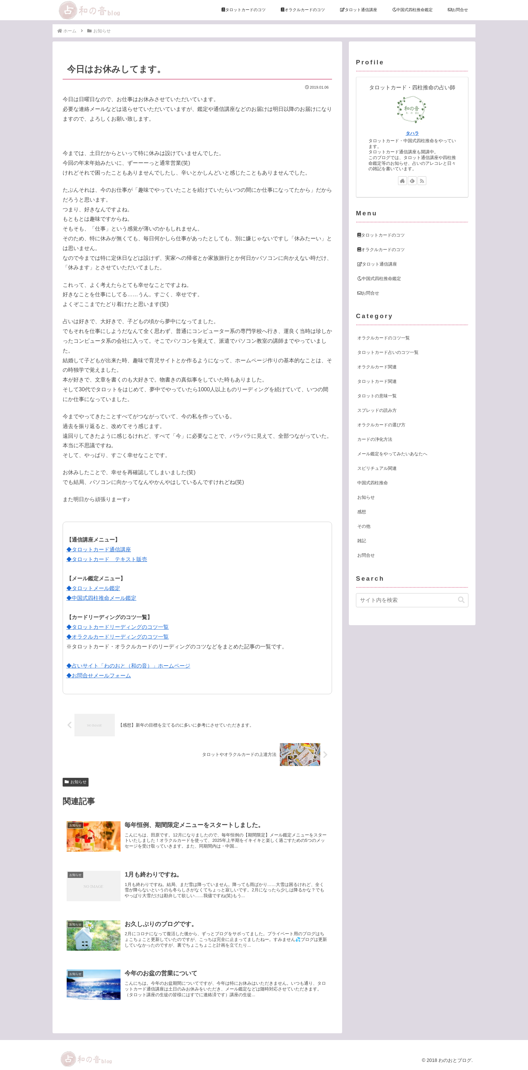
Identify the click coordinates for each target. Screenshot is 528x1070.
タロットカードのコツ (381, 235)
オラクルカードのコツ (381, 249)
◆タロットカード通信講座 (98, 549)
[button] (461, 600)
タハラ (412, 133)
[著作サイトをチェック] (402, 180)
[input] (412, 600)
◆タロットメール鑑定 (93, 588)
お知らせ (76, 781)
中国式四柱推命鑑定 (379, 278)
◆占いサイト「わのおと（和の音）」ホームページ (128, 666)
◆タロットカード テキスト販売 (106, 559)
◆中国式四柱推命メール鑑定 (101, 598)
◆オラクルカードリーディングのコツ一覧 (117, 637)
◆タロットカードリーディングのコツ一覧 (117, 627)
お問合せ (368, 293)
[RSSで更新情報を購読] (422, 180)
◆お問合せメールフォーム (98, 675)
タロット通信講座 (377, 264)
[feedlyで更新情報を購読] (412, 180)
